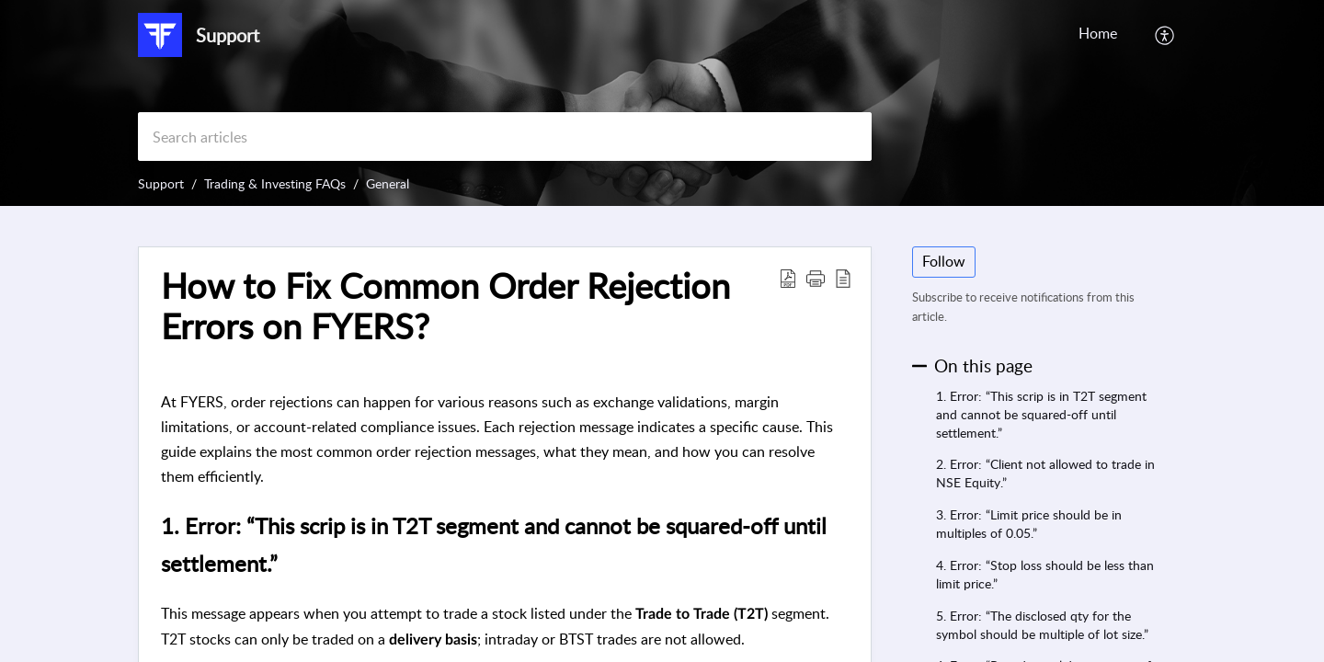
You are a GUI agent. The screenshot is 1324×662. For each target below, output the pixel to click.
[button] (1165, 35)
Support (161, 183)
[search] (505, 136)
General (387, 183)
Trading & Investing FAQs (275, 183)
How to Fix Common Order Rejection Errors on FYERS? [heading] (445, 306)
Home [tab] (1098, 33)
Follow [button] (943, 261)
